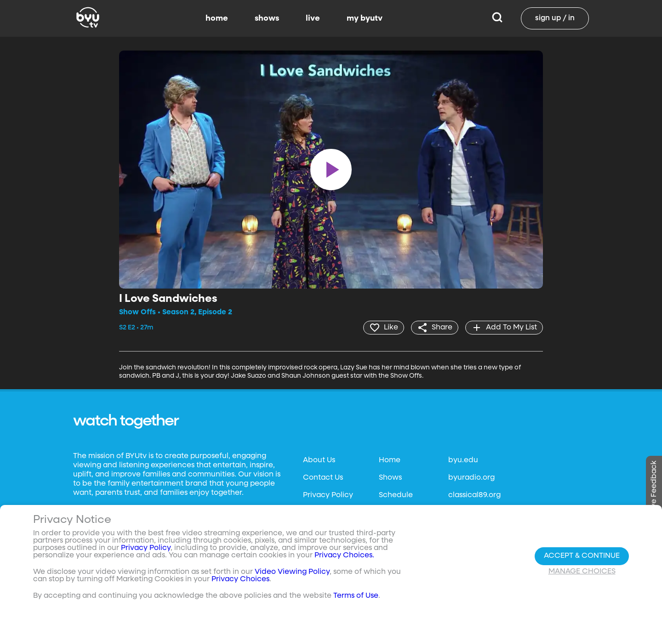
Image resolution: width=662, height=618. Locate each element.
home (216, 18)
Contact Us (323, 478)
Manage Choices (582, 571)
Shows (390, 478)
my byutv (364, 18)
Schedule (396, 495)
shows (267, 18)
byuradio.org (471, 478)
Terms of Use (355, 596)
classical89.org (474, 495)
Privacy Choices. (344, 555)
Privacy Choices (240, 579)
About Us (319, 460)
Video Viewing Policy (292, 572)
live (313, 18)
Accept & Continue (582, 556)
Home (389, 460)
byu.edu (463, 460)
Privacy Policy (328, 495)
